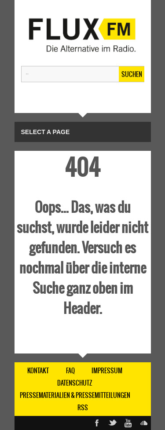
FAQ (70, 370)
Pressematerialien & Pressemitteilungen (75, 395)
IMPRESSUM (107, 370)
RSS (82, 407)
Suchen (131, 74)
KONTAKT (38, 370)
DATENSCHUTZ (74, 383)
